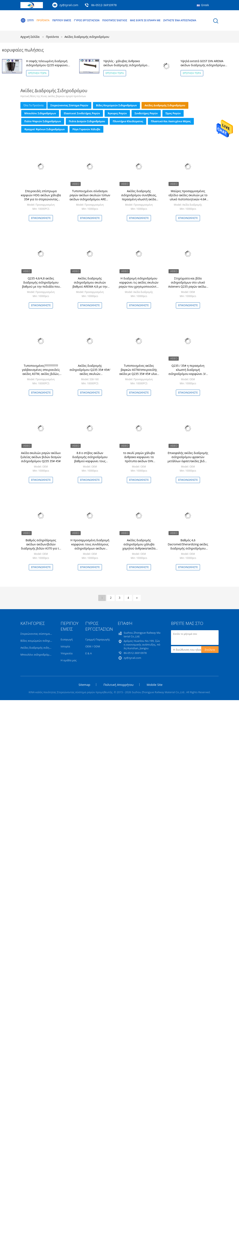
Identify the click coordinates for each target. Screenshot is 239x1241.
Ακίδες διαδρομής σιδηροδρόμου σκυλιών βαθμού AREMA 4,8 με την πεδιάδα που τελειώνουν (90, 284)
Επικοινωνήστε (41, 218)
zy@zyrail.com (68, 5)
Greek (205, 5)
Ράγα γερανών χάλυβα (86, 129)
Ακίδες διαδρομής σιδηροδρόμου (87, 37)
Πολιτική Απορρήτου (118, 684)
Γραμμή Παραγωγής (97, 639)
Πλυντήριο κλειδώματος (128, 121)
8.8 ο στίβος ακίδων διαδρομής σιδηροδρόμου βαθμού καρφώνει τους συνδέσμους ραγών (90, 459)
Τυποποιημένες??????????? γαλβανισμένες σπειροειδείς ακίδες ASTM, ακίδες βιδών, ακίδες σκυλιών (41, 372)
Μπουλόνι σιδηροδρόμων (40, 113)
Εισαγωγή (67, 639)
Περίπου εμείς (61, 20)
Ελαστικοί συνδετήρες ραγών (82, 113)
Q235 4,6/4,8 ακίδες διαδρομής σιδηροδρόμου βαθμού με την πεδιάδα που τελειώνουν (41, 284)
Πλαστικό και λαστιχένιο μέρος (171, 121)
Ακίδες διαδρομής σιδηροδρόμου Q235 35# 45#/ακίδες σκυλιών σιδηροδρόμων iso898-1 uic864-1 (89, 374)
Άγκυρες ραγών (117, 113)
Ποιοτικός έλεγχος (114, 20)
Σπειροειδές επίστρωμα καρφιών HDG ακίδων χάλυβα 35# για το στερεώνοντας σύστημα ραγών (41, 197)
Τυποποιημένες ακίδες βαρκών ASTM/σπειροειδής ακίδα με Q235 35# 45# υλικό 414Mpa (139, 372)
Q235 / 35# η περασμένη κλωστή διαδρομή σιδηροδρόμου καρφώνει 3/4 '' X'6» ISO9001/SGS (188, 372)
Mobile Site (154, 684)
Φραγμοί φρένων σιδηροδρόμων (44, 129)
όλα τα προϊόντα (33, 105)
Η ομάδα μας (69, 660)
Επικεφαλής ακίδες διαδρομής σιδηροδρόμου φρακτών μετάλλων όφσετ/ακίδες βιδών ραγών (188, 459)
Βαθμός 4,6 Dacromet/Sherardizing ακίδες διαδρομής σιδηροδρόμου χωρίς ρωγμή (188, 546)
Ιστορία (65, 646)
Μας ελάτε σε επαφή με (145, 20)
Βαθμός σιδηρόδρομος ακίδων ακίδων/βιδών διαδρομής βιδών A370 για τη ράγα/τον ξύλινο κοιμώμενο (41, 546)
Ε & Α (88, 653)
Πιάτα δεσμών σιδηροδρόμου (87, 121)
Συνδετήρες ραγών (146, 113)
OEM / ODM (92, 646)
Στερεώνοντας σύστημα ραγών (69, 105)
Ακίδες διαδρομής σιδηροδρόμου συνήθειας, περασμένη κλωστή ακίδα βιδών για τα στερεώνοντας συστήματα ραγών (139, 199)
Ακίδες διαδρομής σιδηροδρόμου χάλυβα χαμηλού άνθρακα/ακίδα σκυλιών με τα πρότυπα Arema (138, 548)
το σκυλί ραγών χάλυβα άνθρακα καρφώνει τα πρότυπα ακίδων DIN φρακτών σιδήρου (139, 459)
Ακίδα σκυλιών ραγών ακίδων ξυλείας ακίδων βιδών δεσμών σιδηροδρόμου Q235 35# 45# (41, 457)
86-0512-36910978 (104, 5)
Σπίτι (27, 20)
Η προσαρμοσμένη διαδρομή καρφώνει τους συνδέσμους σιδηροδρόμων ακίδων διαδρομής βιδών (89, 546)
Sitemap (84, 684)
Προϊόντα (43, 20)
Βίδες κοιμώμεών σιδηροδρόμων (116, 105)
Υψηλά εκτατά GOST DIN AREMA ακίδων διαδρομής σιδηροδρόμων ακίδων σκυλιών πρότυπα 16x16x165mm (204, 67)
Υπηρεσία (67, 653)
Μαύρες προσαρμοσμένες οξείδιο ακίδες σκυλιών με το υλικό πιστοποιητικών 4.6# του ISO (188, 197)
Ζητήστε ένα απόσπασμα (179, 20)
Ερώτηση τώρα (37, 73)
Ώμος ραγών (173, 113)
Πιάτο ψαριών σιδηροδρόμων (42, 121)
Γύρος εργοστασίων (86, 20)
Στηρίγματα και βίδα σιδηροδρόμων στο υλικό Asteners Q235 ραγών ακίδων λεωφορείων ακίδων (188, 284)
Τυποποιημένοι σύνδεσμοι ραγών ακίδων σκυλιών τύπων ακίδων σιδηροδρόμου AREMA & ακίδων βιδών (89, 197)
